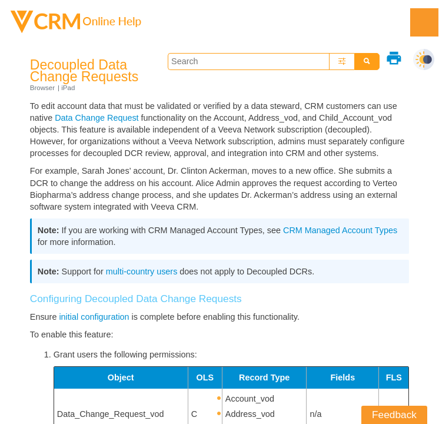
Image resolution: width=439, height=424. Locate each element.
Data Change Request (96, 117)
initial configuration (94, 317)
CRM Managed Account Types (340, 230)
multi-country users (142, 271)
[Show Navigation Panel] (424, 22)
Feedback (394, 414)
